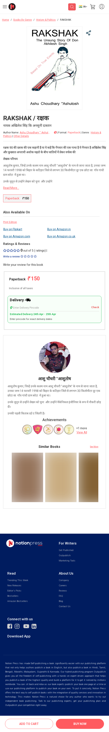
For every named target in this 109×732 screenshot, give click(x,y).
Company (64, 580)
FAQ (61, 596)
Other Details (21, 136)
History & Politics (46, 20)
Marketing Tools (67, 560)
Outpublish (65, 555)
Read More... (11, 188)
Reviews (63, 590)
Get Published (66, 550)
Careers (63, 585)
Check (95, 307)
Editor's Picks (14, 590)
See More (94, 446)
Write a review (20, 256)
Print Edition (10, 222)
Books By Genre (22, 20)
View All (82, 432)
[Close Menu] (88, 33)
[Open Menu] (4, 7)
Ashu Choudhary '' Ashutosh (35, 132)
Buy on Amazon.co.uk (61, 236)
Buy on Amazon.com (16, 236)
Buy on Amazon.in (59, 229)
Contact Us (65, 606)
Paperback (24, 279)
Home (5, 20)
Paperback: (17, 198)
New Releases (14, 585)
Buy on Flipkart (12, 229)
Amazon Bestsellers (17, 601)
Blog (61, 601)
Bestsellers (12, 596)
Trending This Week (17, 580)
